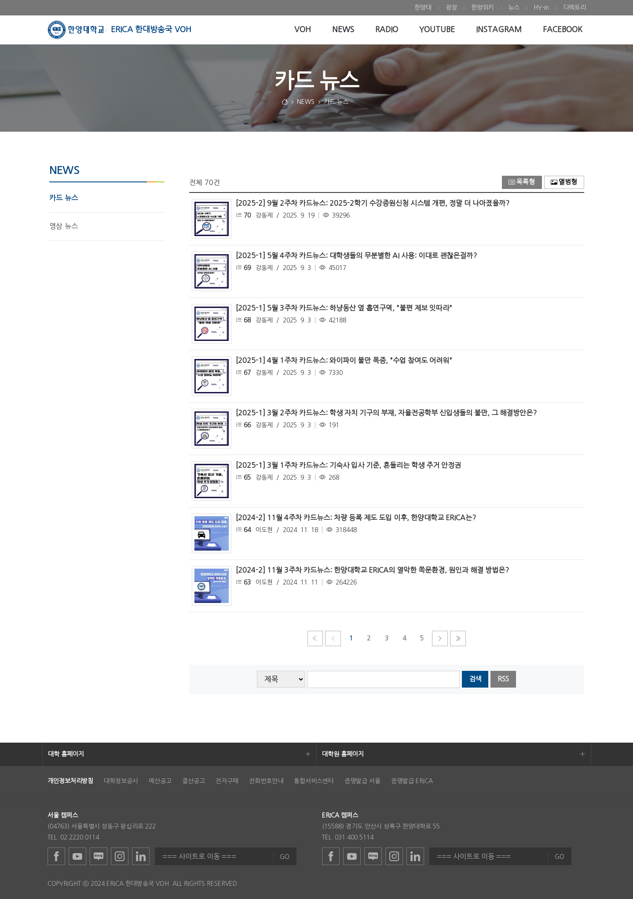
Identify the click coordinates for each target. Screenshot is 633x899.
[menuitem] (423, 7)
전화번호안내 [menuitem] (266, 781)
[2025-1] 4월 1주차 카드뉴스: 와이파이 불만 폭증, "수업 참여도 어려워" (344, 360)
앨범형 (564, 182)
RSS (503, 679)
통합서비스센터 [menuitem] (314, 781)
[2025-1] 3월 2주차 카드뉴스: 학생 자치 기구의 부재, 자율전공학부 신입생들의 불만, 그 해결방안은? (386, 412)
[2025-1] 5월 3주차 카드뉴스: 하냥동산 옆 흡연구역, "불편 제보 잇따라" (344, 307)
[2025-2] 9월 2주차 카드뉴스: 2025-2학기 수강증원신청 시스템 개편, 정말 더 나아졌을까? (372, 203)
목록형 (522, 182)
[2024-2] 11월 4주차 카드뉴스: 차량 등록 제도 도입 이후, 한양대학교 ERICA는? (356, 517)
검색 (475, 679)
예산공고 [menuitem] (160, 781)
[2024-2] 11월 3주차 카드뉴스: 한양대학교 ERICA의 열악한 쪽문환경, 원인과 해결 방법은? (372, 569)
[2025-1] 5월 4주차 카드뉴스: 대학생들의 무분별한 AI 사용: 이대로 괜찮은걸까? (356, 255)
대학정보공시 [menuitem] (121, 781)
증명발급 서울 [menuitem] (362, 781)
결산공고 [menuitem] (193, 781)
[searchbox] (383, 679)
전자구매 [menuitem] (227, 781)
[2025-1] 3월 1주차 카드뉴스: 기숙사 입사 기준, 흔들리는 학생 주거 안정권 (348, 465)
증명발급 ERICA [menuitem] (412, 781)
